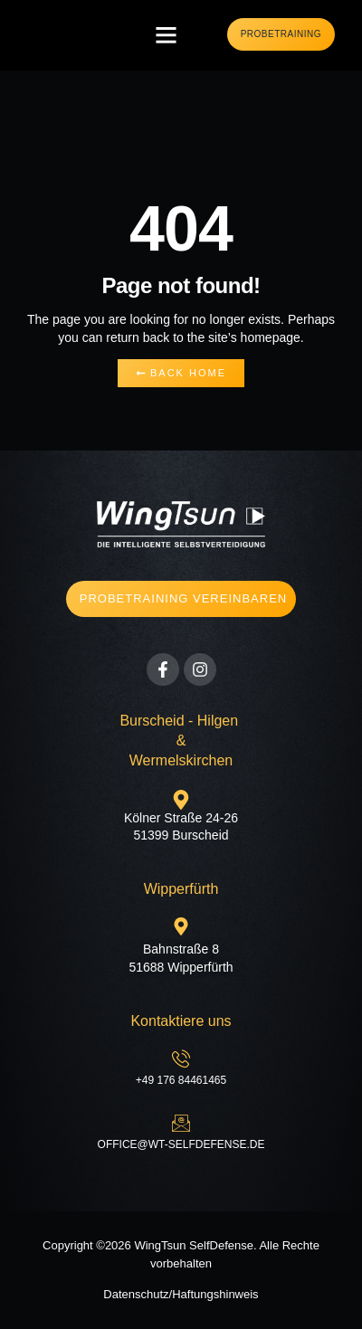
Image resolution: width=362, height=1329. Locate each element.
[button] (166, 35)
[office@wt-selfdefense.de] (181, 1123)
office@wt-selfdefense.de (181, 1144)
